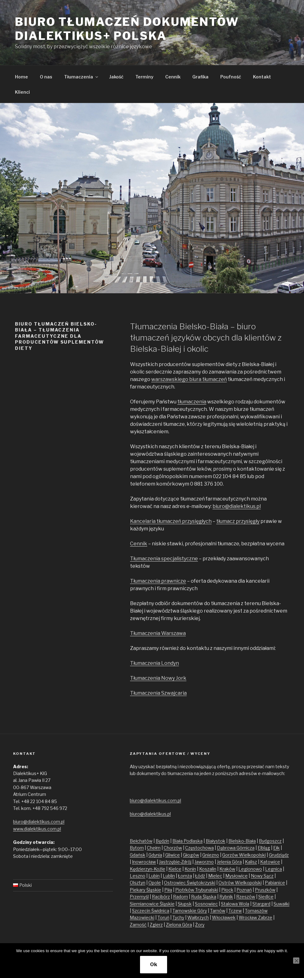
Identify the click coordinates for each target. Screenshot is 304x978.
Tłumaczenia (81, 76)
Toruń (163, 917)
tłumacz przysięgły (238, 521)
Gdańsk (137, 855)
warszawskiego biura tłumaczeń (189, 379)
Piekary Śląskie (145, 889)
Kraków (227, 869)
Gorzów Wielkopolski (244, 855)
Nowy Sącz (262, 875)
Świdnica (160, 910)
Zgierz (156, 924)
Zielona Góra (179, 924)
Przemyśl (139, 896)
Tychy (178, 917)
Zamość (138, 924)
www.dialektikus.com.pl (37, 828)
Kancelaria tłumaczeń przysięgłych (171, 521)
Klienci (22, 92)
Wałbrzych (198, 917)
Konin (190, 869)
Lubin (154, 875)
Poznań (244, 889)
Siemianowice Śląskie (152, 903)
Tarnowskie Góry (189, 910)
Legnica (273, 869)
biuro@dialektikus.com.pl (38, 821)
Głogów (191, 855)
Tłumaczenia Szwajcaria (158, 693)
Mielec (215, 875)
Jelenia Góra (229, 861)
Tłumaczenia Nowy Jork (158, 678)
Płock (227, 889)
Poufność (230, 76)
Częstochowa (199, 847)
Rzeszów (245, 896)
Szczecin (141, 910)
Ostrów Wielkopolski (240, 882)
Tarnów (217, 910)
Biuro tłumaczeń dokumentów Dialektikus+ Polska (127, 29)
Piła (168, 889)
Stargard (261, 903)
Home (21, 76)
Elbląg (264, 847)
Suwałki (281, 903)
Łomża (185, 875)
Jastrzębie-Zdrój (175, 861)
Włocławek (224, 917)
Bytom (137, 847)
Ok (153, 964)
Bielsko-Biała (242, 841)
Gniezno (210, 855)
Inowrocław (144, 861)
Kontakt (262, 76)
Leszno (137, 875)
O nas (46, 76)
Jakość (116, 76)
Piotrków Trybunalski (196, 889)
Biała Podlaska (187, 841)
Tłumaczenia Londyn (154, 663)
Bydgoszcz (270, 841)
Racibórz (161, 896)
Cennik (172, 76)
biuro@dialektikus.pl (237, 506)
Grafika (200, 76)
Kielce (174, 869)
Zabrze (265, 917)
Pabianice (275, 882)
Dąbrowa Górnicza (236, 847)
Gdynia (155, 855)
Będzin (162, 841)
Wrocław (248, 917)
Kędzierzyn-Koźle (147, 869)
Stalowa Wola (235, 903)
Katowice (270, 861)
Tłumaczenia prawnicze (158, 581)
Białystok (215, 841)
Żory (199, 924)
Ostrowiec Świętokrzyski (189, 882)
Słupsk (185, 903)
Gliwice (172, 855)
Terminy (144, 76)
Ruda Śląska (203, 896)
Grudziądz (279, 855)
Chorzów (173, 847)
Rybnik (226, 896)
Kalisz (251, 861)
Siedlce (266, 896)
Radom (180, 896)
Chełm (154, 847)
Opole (154, 882)
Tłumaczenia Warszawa (158, 633)
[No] (296, 960)
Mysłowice (236, 875)
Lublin (169, 875)
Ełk (276, 847)
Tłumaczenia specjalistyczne (164, 559)
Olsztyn (137, 882)
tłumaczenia (191, 402)
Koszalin (207, 869)
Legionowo (250, 869)
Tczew (235, 910)
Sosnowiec (206, 903)
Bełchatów (141, 841)
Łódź (200, 875)
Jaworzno (204, 861)
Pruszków (265, 889)
